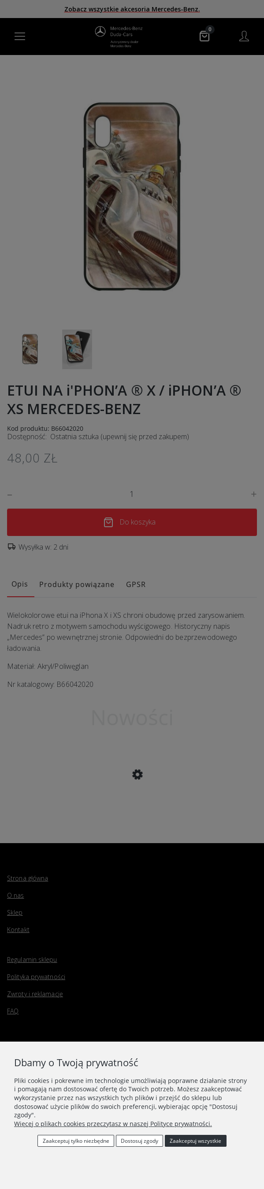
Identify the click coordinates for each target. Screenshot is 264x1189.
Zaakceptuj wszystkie (195, 1141)
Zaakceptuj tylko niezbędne (76, 1141)
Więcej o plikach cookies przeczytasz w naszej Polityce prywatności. (113, 1123)
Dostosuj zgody (139, 1141)
